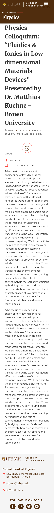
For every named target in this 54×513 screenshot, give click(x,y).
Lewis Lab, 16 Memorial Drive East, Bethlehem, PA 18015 (25, 475)
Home (10, 130)
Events (23, 130)
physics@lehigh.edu (18, 483)
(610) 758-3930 (14, 489)
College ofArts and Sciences (35, 459)
